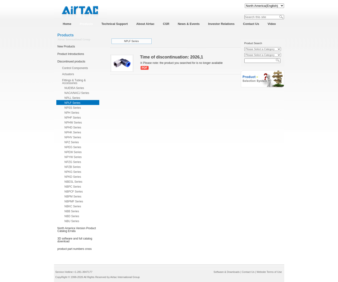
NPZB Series (73, 167)
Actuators (68, 74)
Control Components (75, 68)
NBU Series (72, 221)
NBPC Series (73, 186)
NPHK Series (73, 132)
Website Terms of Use (269, 271)
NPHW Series (73, 122)
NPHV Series (73, 137)
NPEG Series (73, 147)
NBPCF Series (74, 191)
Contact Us (248, 271)
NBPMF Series (74, 201)
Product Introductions (71, 54)
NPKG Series (73, 172)
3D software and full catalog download (75, 240)
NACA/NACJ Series (77, 93)
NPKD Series (73, 176)
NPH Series (72, 112)
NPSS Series (73, 107)
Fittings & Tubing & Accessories (74, 82)
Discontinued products (71, 61)
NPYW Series (73, 157)
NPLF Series (73, 102)
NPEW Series (73, 152)
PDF (144, 68)
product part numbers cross (75, 249)
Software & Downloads (227, 271)
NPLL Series (72, 98)
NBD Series (72, 216)
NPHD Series (73, 127)
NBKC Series (73, 206)
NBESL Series (73, 181)
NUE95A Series (74, 88)
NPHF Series (73, 117)
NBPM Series (73, 196)
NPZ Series (72, 142)
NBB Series (72, 211)
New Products (66, 46)
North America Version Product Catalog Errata (77, 230)
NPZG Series (73, 162)
